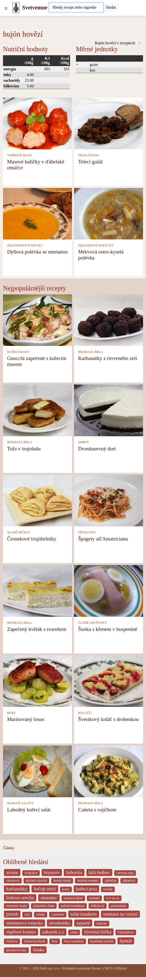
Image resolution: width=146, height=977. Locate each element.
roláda (40, 914)
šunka (38, 949)
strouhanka (59, 923)
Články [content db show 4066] (8, 848)
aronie (12, 872)
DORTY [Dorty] (83, 442)
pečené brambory (72, 906)
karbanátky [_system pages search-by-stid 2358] (16, 888)
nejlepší (94, 898)
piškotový (97, 906)
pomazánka (118, 906)
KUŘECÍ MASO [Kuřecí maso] (18, 352)
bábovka (74, 872)
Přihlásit (121, 968)
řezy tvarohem (74, 941)
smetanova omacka (24, 923)
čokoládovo (126, 932)
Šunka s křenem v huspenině (107, 629)
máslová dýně (73, 898)
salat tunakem (84, 914)
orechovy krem (16, 906)
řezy (55, 941)
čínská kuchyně (34, 941)
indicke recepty (87, 880)
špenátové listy (16, 950)
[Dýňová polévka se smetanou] (37, 213)
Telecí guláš (90, 161)
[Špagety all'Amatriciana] (108, 500)
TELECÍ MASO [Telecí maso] (88, 155)
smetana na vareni (120, 914)
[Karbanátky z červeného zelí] (108, 320)
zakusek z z (53, 931)
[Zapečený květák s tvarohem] (37, 590)
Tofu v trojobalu (24, 448)
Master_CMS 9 (101, 968)
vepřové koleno (21, 931)
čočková (12, 941)
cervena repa (125, 873)
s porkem (57, 914)
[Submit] (111, 7)
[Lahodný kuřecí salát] (37, 771)
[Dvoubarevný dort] (108, 410)
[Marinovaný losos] (37, 681)
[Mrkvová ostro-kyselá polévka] (108, 213)
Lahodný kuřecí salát (28, 809)
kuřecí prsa (86, 888)
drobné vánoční (36, 880)
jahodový (129, 880)
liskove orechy (20, 897)
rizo (27, 914)
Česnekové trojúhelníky (31, 538)
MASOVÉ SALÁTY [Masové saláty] (20, 803)
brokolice (31, 873)
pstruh (12, 914)
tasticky (101, 923)
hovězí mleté (62, 880)
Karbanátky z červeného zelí (107, 358)
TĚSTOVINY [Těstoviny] (87, 532)
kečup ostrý (45, 888)
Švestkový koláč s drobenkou (108, 719)
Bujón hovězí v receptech (118, 43)
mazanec (48, 897)
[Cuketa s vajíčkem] (108, 771)
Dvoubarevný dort (97, 448)
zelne (74, 932)
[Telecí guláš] (108, 123)
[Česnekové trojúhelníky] (37, 500)
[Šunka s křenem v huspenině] (108, 590)
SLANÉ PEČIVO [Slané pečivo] (18, 532)
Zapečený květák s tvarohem (36, 629)
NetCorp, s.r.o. (50, 968)
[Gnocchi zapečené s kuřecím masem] (37, 320)
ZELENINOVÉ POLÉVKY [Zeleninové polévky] (25, 245)
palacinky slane (43, 906)
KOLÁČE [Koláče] (84, 713)
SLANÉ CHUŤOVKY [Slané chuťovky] (92, 622)
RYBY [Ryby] (11, 713)
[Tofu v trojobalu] (37, 410)
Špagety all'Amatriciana (103, 538)
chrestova (12, 880)
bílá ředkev (99, 872)
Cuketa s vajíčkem (97, 809)
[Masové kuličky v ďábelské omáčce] (37, 123)
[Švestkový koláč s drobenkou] (108, 681)
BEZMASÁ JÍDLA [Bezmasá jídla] (90, 352)
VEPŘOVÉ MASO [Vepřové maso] (19, 155)
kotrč (65, 889)
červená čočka (97, 931)
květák (107, 889)
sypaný (83, 923)
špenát (126, 940)
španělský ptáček (101, 941)
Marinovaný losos (25, 719)
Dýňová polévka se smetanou (37, 252)
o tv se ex (112, 898)
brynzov (52, 872)
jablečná (110, 880)
